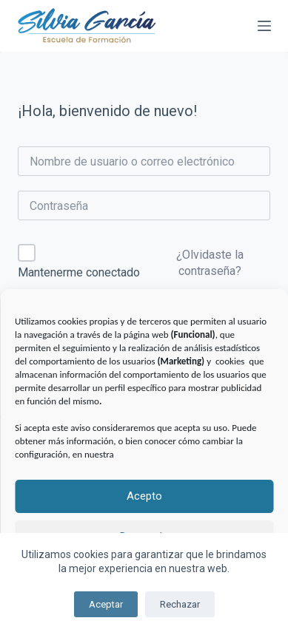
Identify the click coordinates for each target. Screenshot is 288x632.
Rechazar (180, 604)
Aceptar (106, 604)
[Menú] (264, 26)
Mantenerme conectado (79, 272)
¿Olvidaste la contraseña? (210, 263)
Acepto (144, 496)
